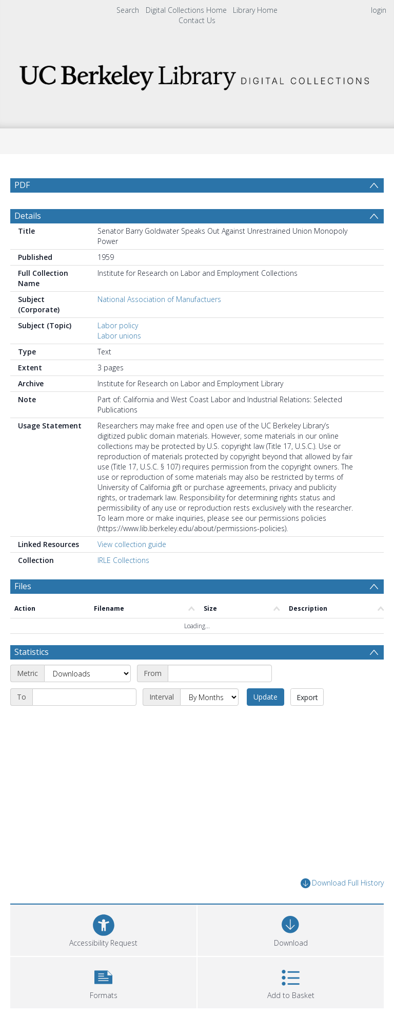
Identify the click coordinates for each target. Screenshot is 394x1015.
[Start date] (220, 673)
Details (27, 215)
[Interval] (209, 697)
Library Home (255, 10)
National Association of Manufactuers (159, 299)
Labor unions (119, 336)
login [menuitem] (378, 10)
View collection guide (131, 544)
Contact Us (197, 20)
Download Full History (342, 883)
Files (22, 586)
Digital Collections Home (186, 10)
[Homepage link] (197, 75)
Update (265, 697)
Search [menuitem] (127, 10)
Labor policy (117, 325)
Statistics (31, 651)
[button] (103, 981)
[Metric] (87, 673)
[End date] (84, 697)
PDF (22, 185)
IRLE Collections (123, 560)
